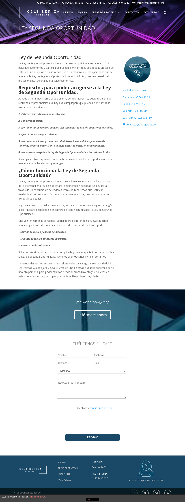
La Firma (67, 12)
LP (96, 2)
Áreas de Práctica (104, 12)
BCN (72, 2)
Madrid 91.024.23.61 (134, 90)
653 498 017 (138, 104)
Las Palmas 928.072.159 (137, 117)
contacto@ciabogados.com (146, 480)
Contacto (131, 12)
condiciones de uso (100, 408)
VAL (118, 2)
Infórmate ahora (92, 314)
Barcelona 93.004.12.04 (136, 97)
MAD (48, 2)
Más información (37, 497)
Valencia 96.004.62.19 (135, 110)
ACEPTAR (92, 500)
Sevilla (127, 104)
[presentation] (92, 419)
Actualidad (151, 12)
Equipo (82, 12)
